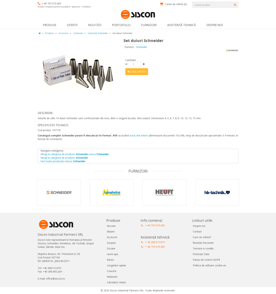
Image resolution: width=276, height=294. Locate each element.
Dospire (111, 242)
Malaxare (112, 276)
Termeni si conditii (203, 248)
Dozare (111, 248)
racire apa (112, 254)
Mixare (111, 231)
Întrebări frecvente (203, 242)
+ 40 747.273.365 (153, 225)
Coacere (111, 271)
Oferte (72, 25)
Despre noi (214, 25)
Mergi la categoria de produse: (64, 157)
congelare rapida (116, 265)
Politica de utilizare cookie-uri (209, 265)
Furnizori (149, 25)
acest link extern (139, 135)
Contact (197, 231)
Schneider (141, 47)
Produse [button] (49, 25)
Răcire (110, 259)
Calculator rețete (116, 282)
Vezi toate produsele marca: (63, 161)
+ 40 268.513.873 (153, 242)
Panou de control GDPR (206, 259)
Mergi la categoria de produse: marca (74, 154)
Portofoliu (121, 25)
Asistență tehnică (181, 25)
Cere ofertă (136, 71)
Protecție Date (201, 254)
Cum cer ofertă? (202, 237)
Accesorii (112, 237)
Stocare (111, 226)
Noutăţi (94, 25)
